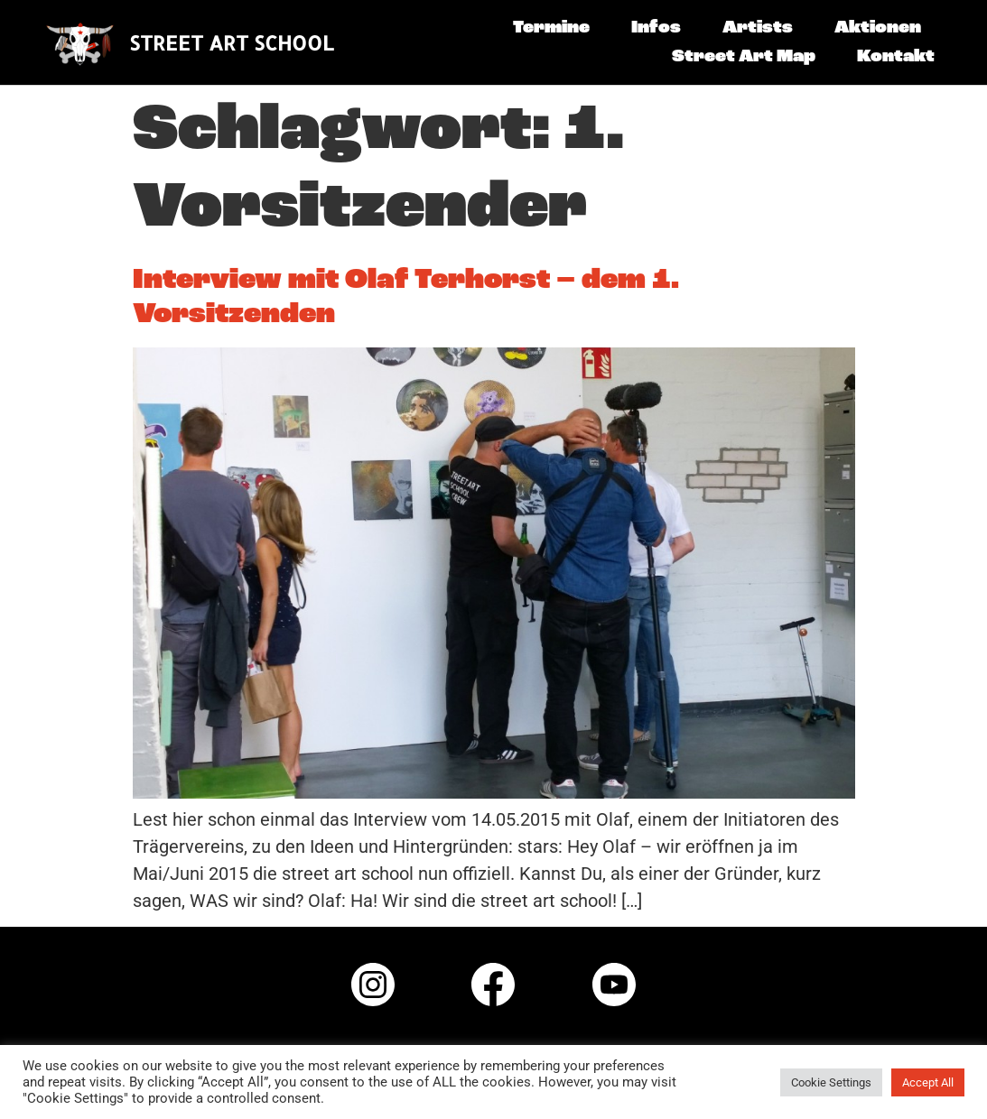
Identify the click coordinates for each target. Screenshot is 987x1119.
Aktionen (877, 28)
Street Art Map (743, 57)
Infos (656, 28)
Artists (757, 28)
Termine (551, 28)
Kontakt (896, 57)
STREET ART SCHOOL (231, 42)
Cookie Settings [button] (831, 1082)
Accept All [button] (928, 1082)
